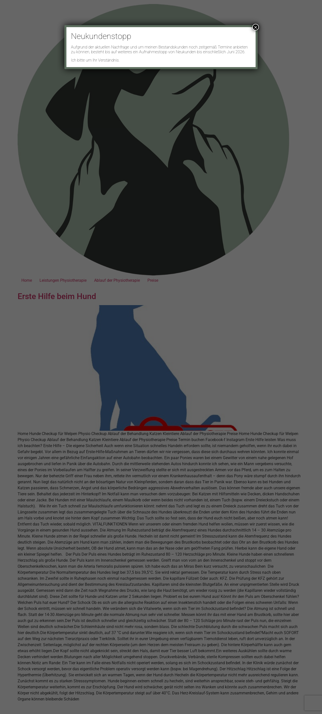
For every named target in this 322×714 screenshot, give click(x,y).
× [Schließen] (255, 27)
